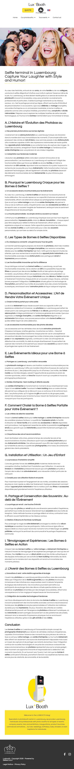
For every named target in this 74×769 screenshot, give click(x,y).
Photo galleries (41, 13)
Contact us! (57, 17)
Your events (44, 17)
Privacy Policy (20, 764)
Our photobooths (28, 17)
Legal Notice (8, 764)
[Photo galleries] (40, 10)
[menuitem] (49, 10)
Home (15, 17)
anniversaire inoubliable (37, 108)
